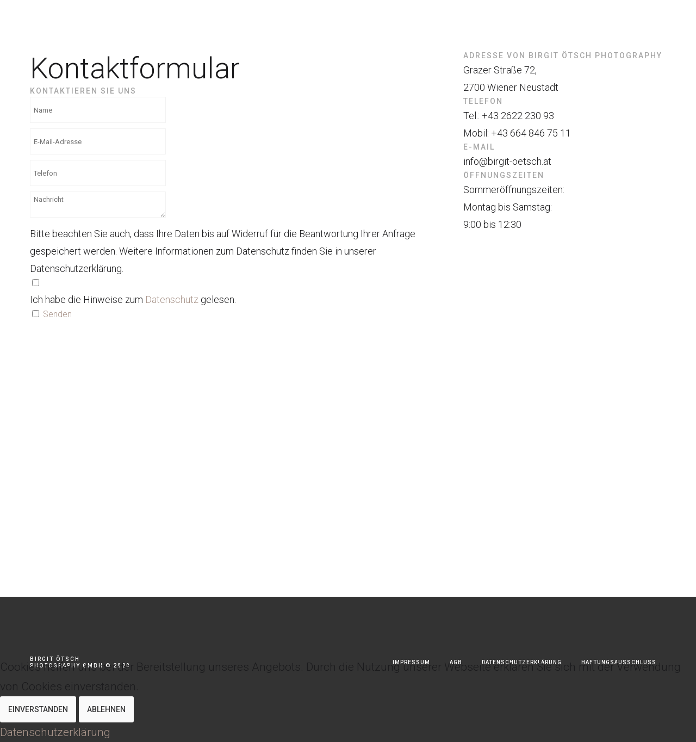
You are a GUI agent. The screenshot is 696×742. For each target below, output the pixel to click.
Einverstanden (38, 709)
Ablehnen (106, 709)
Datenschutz (171, 299)
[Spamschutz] (35, 313)
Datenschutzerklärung (55, 732)
